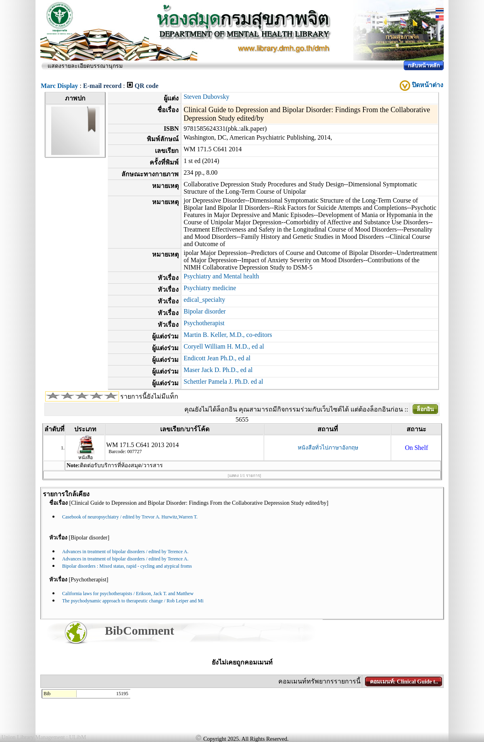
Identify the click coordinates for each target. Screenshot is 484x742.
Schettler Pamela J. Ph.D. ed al (223, 381)
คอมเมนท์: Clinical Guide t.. (404, 682)
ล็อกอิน (425, 409)
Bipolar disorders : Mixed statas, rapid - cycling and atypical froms (127, 566)
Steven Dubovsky (206, 96)
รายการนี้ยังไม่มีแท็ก (149, 396)
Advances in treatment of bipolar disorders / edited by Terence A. (125, 551)
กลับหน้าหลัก (424, 66)
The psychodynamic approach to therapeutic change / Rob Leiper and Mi (133, 601)
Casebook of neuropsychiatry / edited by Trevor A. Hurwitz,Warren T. (130, 517)
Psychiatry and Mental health (221, 276)
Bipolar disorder (204, 311)
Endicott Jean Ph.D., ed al (217, 358)
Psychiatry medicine (210, 287)
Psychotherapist (204, 323)
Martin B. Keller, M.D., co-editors (228, 334)
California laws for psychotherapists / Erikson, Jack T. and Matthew (128, 593)
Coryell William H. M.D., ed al (224, 346)
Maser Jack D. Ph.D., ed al (218, 369)
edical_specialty (204, 299)
